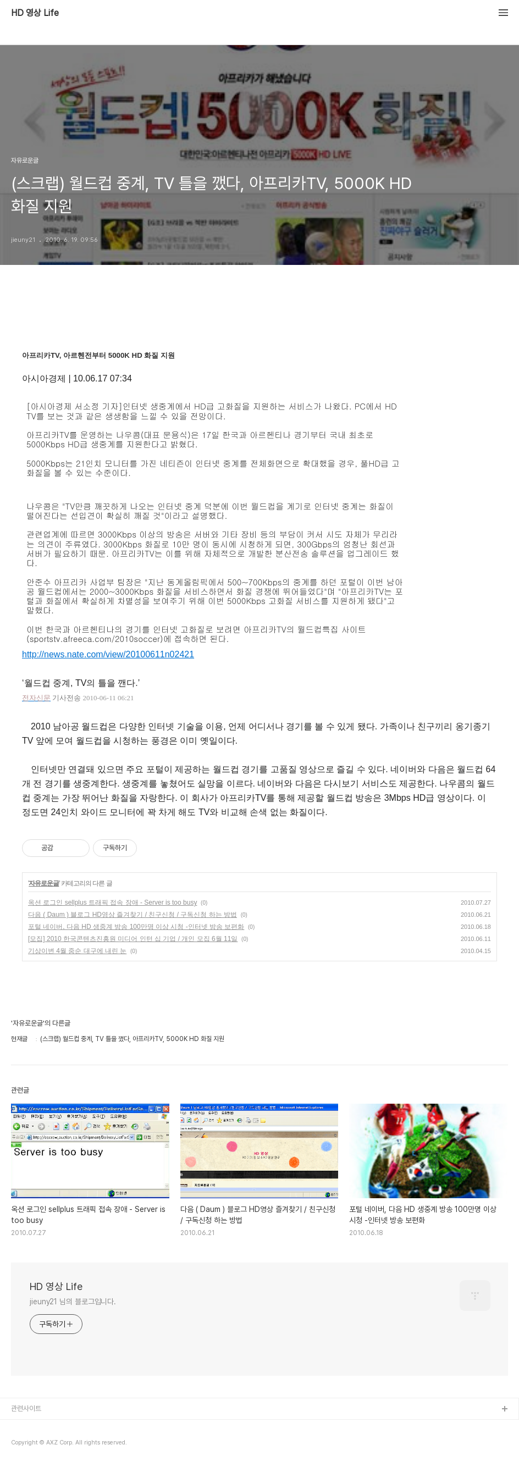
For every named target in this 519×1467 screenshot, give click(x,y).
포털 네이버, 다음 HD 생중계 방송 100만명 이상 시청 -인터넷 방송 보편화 (136, 927)
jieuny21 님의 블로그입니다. (73, 1301)
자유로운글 (44, 883)
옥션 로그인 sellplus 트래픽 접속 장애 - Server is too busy (112, 902)
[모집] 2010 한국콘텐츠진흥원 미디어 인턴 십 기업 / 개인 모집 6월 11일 (133, 939)
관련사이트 (26, 1408)
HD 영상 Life (35, 13)
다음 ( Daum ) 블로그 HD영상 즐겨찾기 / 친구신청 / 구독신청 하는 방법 (132, 914)
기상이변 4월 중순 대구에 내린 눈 (77, 951)
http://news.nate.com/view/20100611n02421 (108, 654)
